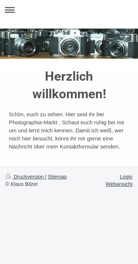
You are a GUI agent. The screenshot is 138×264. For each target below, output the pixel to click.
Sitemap (57, 177)
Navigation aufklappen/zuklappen (69, 10)
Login (126, 177)
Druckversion (25, 177)
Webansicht (119, 184)
